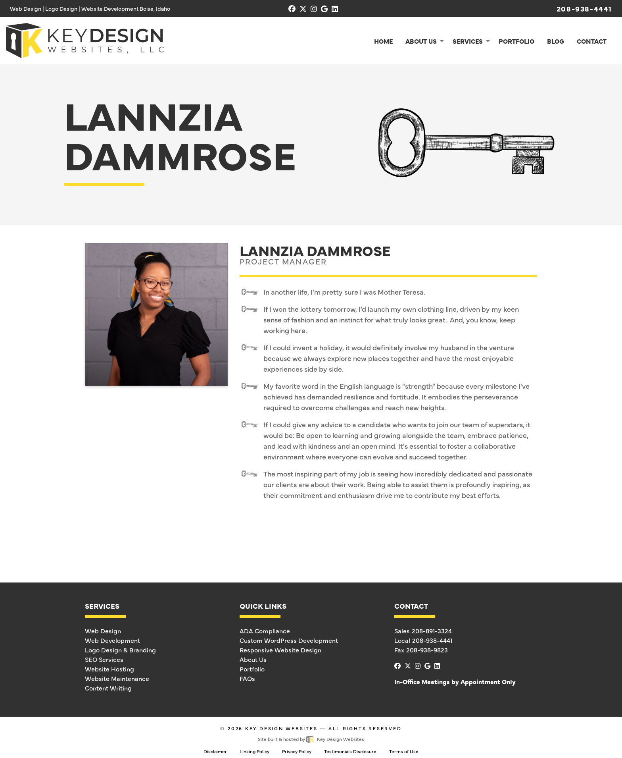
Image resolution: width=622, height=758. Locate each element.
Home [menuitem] (383, 41)
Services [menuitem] (468, 41)
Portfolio (252, 668)
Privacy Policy (296, 751)
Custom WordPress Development (289, 640)
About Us (253, 659)
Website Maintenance (117, 678)
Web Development (112, 640)
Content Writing (108, 687)
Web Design (103, 630)
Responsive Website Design (280, 649)
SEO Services (104, 659)
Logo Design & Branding (120, 649)
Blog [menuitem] (555, 41)
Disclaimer (215, 751)
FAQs (247, 678)
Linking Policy (254, 751)
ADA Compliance (265, 630)
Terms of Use (404, 751)
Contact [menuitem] (592, 41)
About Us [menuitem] (421, 41)
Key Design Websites (281, 728)
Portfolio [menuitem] (516, 41)
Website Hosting (109, 668)
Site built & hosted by (311, 739)
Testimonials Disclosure (350, 751)
